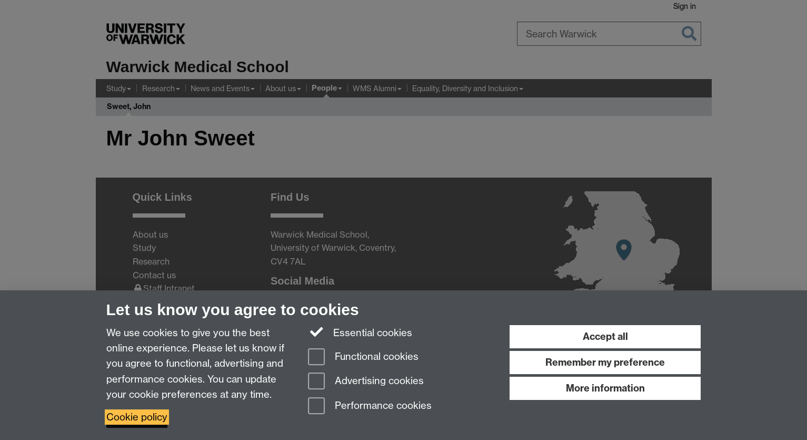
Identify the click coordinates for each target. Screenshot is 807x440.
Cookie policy (136, 417)
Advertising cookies (366, 382)
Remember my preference (605, 362)
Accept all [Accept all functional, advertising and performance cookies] (605, 336)
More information (605, 388)
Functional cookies (363, 357)
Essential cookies (360, 332)
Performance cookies (370, 406)
